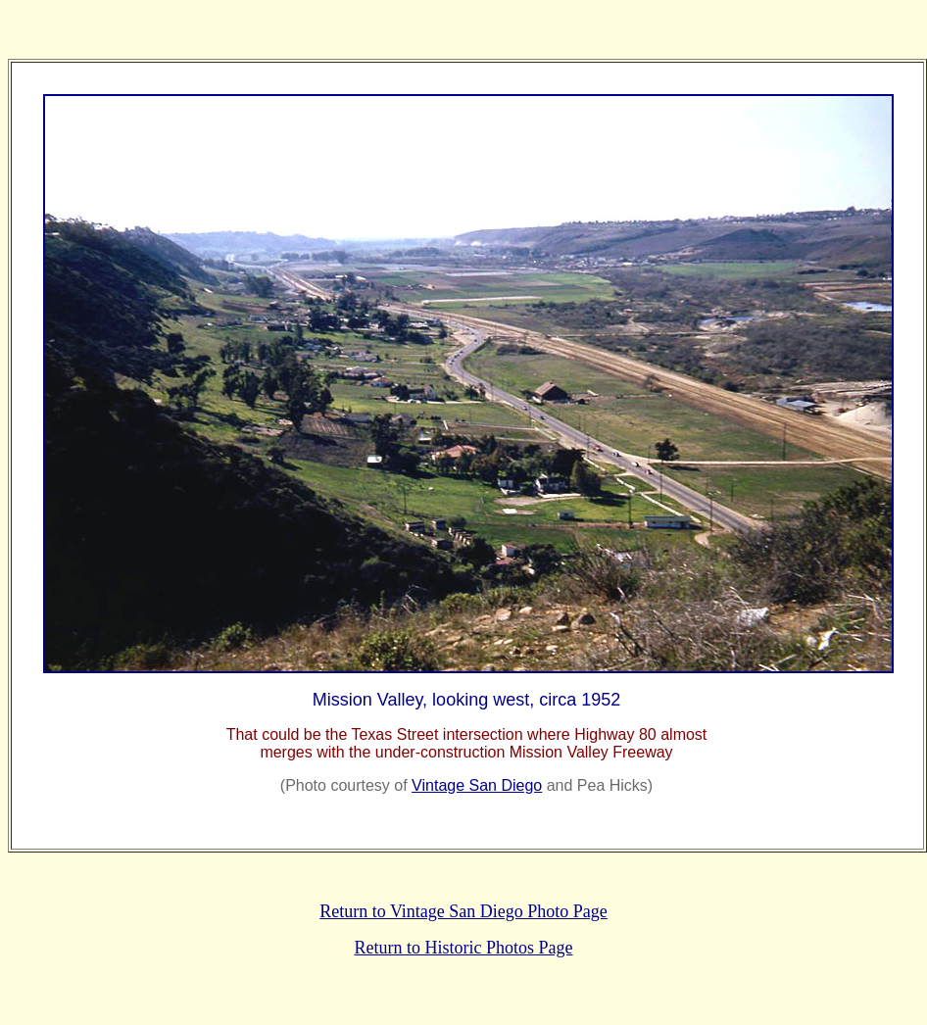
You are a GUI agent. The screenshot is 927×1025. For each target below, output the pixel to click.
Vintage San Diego (477, 785)
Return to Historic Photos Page (464, 947)
